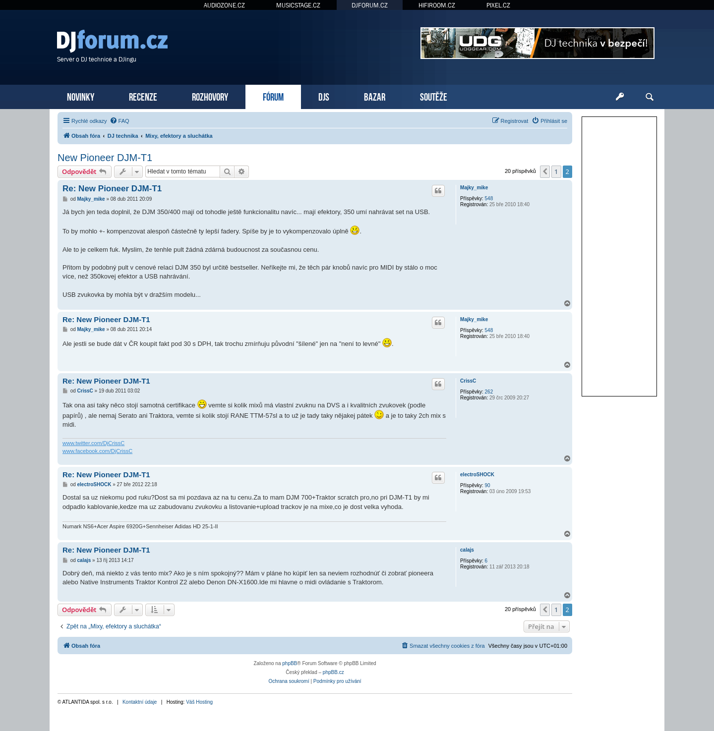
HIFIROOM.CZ (436, 5)
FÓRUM (273, 96)
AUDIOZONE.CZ (224, 5)
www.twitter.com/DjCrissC (93, 443)
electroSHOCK (477, 474)
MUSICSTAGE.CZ (298, 5)
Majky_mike (474, 187)
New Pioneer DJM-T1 (105, 157)
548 (489, 198)
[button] (545, 171)
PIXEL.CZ (498, 5)
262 (489, 391)
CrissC (468, 381)
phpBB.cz (333, 672)
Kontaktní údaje (139, 702)
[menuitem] (119, 121)
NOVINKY (80, 96)
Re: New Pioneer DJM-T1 (112, 188)
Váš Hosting (199, 702)
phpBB (289, 663)
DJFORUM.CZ (370, 5)
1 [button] (556, 171)
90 (487, 485)
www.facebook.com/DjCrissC (97, 451)
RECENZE (143, 96)
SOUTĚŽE (433, 96)
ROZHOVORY (210, 96)
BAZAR (374, 96)
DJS (323, 96)
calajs (467, 550)
